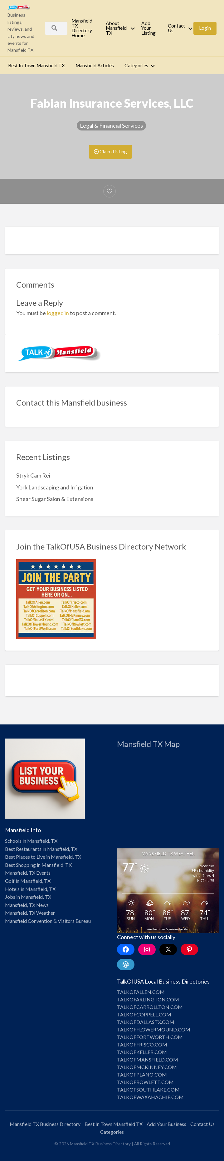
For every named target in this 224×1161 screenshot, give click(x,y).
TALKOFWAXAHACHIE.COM (150, 1097)
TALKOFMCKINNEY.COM (147, 1067)
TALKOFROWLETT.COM (145, 1082)
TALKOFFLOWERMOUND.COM (153, 1029)
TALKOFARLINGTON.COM (148, 999)
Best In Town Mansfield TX (36, 65)
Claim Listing (110, 151)
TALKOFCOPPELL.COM (144, 1014)
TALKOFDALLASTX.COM (145, 1022)
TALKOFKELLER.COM (142, 1052)
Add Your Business (166, 1124)
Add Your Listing (148, 28)
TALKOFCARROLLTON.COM (150, 1007)
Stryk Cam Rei (33, 475)
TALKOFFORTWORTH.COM (150, 1037)
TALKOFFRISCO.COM (142, 1044)
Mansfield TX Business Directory (45, 1124)
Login (205, 28)
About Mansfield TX (116, 28)
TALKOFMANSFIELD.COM (147, 1059)
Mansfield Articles (94, 65)
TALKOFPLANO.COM (142, 1074)
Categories (136, 65)
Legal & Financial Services (111, 125)
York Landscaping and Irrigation (54, 487)
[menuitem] (83, 28)
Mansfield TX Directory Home (81, 28)
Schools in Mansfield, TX (31, 841)
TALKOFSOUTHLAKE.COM (148, 1089)
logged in (58, 312)
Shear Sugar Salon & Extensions (54, 498)
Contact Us (176, 28)
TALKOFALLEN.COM (141, 992)
